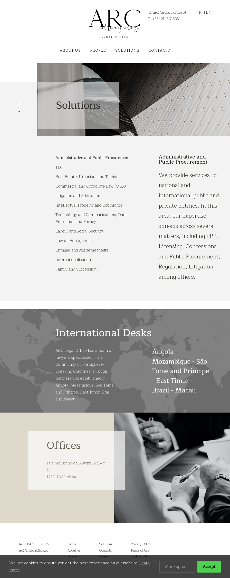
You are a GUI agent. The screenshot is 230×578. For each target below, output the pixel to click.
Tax (58, 167)
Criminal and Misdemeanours (82, 250)
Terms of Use (140, 550)
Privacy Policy (141, 544)
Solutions (127, 50)
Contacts (159, 50)
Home (72, 544)
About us (70, 50)
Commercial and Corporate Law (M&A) (90, 186)
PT (201, 12)
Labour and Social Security (79, 231)
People (98, 50)
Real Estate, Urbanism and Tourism (87, 177)
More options (177, 567)
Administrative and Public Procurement (92, 158)
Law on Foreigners (72, 241)
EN (209, 12)
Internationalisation (73, 260)
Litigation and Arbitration (77, 196)
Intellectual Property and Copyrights (88, 205)
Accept (209, 567)
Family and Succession (76, 269)
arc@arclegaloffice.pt (33, 550)
